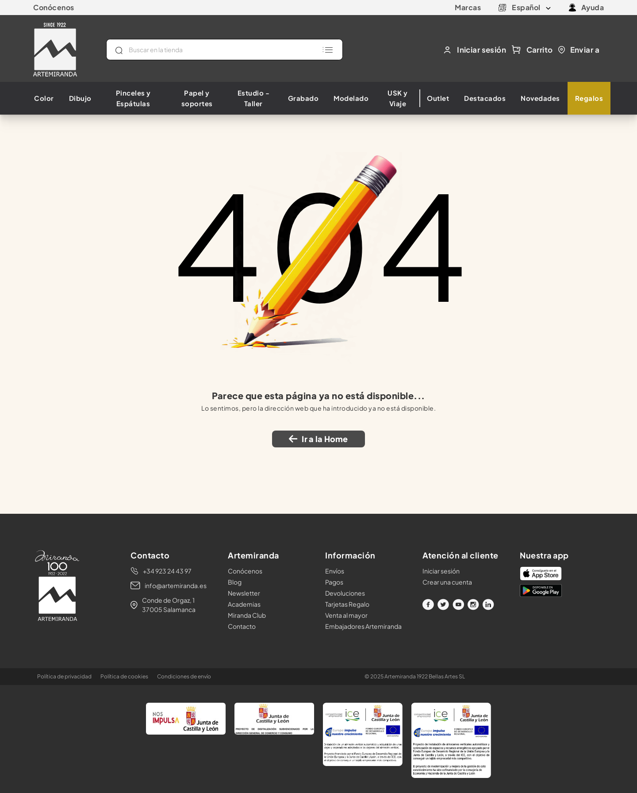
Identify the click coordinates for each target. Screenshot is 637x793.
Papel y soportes (197, 98)
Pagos (334, 582)
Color (44, 98)
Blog (235, 582)
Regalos (589, 98)
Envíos (334, 571)
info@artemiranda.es (176, 585)
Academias (244, 604)
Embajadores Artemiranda (363, 626)
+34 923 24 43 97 (167, 571)
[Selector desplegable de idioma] (531, 7)
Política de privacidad (64, 676)
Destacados (485, 98)
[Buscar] (224, 49)
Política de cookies (124, 676)
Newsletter (244, 593)
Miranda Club (247, 615)
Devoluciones (345, 593)
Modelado (351, 98)
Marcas (468, 7)
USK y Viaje (398, 98)
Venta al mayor (346, 615)
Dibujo (80, 98)
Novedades (540, 98)
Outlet (438, 98)
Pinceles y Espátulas (133, 98)
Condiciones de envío (184, 676)
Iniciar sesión (441, 571)
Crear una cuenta (447, 582)
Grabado (303, 98)
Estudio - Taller (254, 98)
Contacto (242, 626)
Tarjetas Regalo (347, 604)
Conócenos (53, 7)
